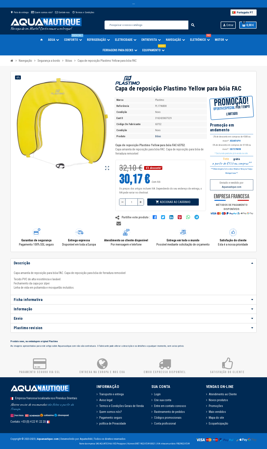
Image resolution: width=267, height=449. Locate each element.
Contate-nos (62, 12)
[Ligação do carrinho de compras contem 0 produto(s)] (248, 25)
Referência (122, 106)
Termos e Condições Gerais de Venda (121, 406)
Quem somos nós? (42, 12)
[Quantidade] (131, 202)
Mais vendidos (217, 411)
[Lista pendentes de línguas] (243, 12)
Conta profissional (165, 423)
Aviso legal (105, 400)
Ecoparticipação (218, 423)
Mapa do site (216, 417)
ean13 (119, 118)
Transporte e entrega (111, 394)
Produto (120, 136)
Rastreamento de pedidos (169, 411)
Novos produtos (218, 400)
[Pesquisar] (151, 24)
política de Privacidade (112, 423)
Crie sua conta (162, 400)
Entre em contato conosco (170, 406)
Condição (121, 112)
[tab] (133, 263)
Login (157, 394)
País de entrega (19, 12)
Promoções (216, 406)
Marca (119, 99)
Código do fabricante (128, 124)
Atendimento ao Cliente (223, 394)
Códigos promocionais (167, 417)
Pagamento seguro (110, 417)
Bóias (158, 136)
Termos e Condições (83, 12)
